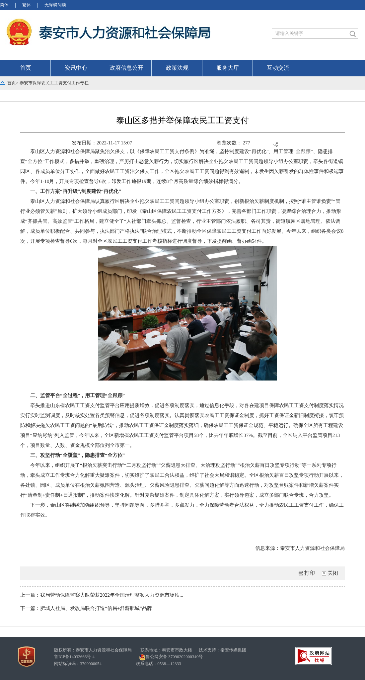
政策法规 (177, 68)
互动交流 (278, 68)
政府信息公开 (126, 68)
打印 (309, 573)
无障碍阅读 (55, 4)
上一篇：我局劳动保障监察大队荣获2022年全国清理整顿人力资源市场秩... (101, 595)
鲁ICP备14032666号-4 (74, 656)
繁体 (26, 4)
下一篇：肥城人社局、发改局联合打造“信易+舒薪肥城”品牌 (86, 608)
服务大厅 (227, 68)
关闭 (333, 573)
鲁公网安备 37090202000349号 (171, 657)
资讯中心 (76, 68)
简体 (4, 4)
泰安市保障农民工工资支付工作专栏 (54, 82)
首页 (25, 68)
